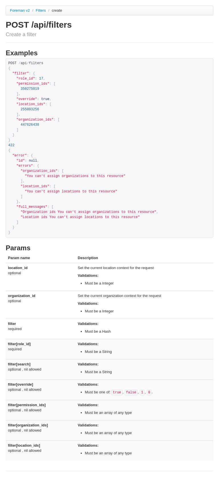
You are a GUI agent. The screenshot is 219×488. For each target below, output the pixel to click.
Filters (41, 10)
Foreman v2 (20, 10)
